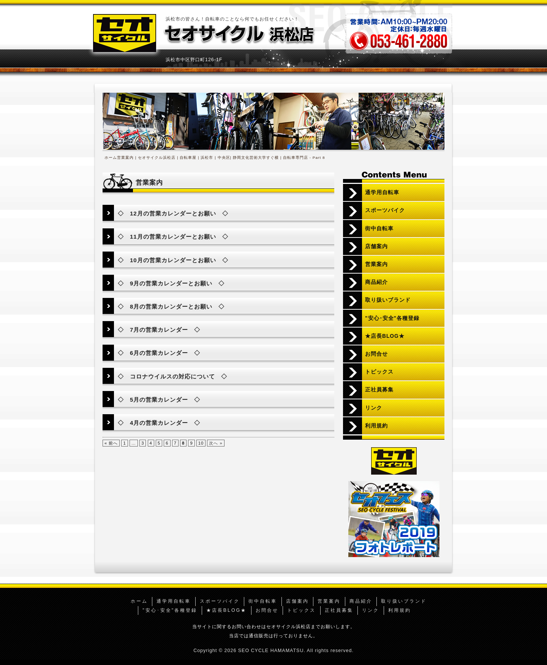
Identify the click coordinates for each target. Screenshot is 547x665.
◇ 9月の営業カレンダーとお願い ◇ (171, 283)
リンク (373, 408)
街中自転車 (379, 228)
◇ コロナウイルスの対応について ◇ (172, 376)
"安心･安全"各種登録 (392, 318)
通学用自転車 (382, 192)
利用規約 (376, 426)
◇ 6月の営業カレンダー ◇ (159, 353)
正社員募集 (379, 390)
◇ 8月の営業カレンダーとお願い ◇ (171, 306)
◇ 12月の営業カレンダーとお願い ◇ (173, 213)
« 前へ (111, 443)
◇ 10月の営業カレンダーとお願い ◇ (173, 260)
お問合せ (376, 354)
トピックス (379, 372)
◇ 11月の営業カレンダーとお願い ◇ (173, 236)
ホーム (110, 157)
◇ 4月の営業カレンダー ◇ (159, 423)
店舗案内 (376, 246)
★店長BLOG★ (385, 336)
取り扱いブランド (388, 300)
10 (201, 443)
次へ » (215, 443)
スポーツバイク (385, 210)
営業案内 (376, 264)
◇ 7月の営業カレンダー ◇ (159, 329)
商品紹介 (376, 282)
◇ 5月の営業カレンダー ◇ (159, 399)
